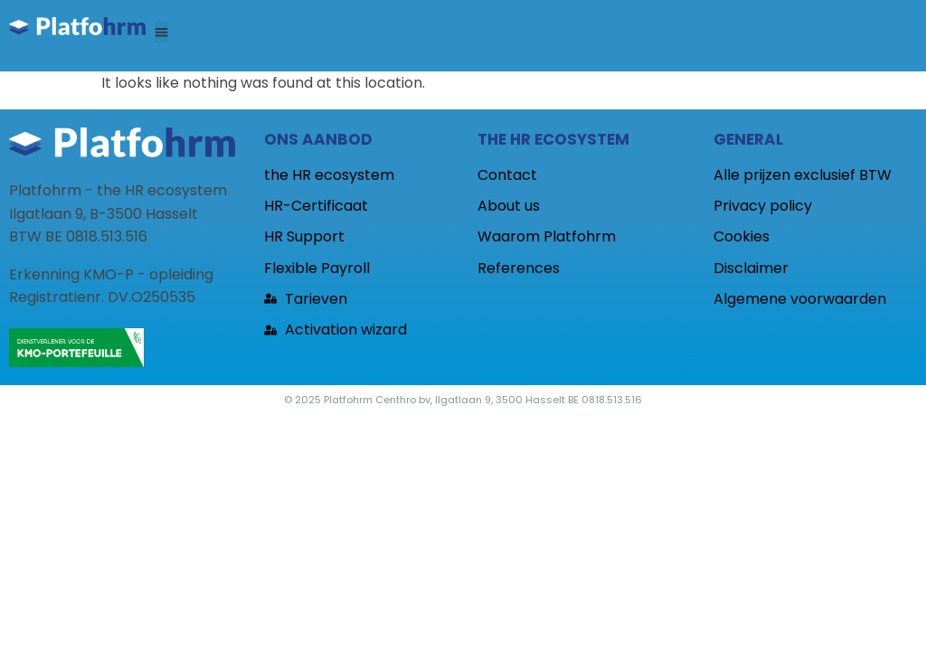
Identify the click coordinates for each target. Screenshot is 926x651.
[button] (161, 32)
